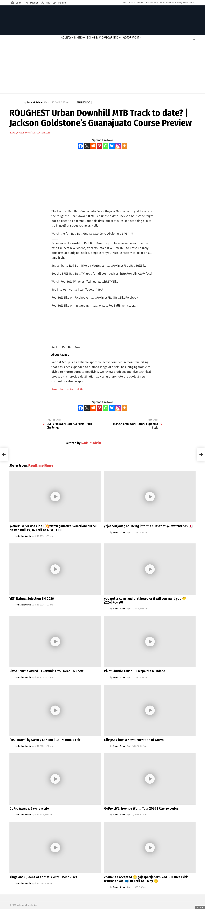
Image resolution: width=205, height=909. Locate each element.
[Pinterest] (99, 146)
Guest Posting (128, 2)
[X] (87, 146)
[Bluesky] (112, 146)
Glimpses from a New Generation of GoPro (134, 740)
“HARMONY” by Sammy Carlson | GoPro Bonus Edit (44, 740)
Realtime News (40, 465)
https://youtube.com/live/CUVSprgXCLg (29, 132)
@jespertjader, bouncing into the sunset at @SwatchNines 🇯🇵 (148, 526)
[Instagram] (118, 146)
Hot (47, 3)
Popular (34, 3)
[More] (124, 146)
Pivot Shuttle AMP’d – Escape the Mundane (134, 671)
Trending (61, 3)
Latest (18, 3)
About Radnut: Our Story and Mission (177, 2)
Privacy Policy (151, 2)
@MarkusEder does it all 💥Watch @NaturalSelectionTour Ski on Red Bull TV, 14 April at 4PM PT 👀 (53, 528)
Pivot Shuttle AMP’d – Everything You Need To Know (46, 671)
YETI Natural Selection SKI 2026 (31, 599)
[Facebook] (80, 146)
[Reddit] (93, 146)
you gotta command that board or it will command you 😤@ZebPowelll (145, 601)
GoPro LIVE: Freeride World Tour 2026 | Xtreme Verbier (142, 808)
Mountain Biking (72, 37)
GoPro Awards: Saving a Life (29, 808)
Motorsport (131, 37)
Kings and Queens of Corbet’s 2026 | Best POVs (43, 877)
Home (140, 2)
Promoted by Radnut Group (69, 389)
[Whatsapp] (105, 146)
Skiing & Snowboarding (103, 37)
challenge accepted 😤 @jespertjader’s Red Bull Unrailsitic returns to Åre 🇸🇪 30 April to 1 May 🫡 (146, 879)
